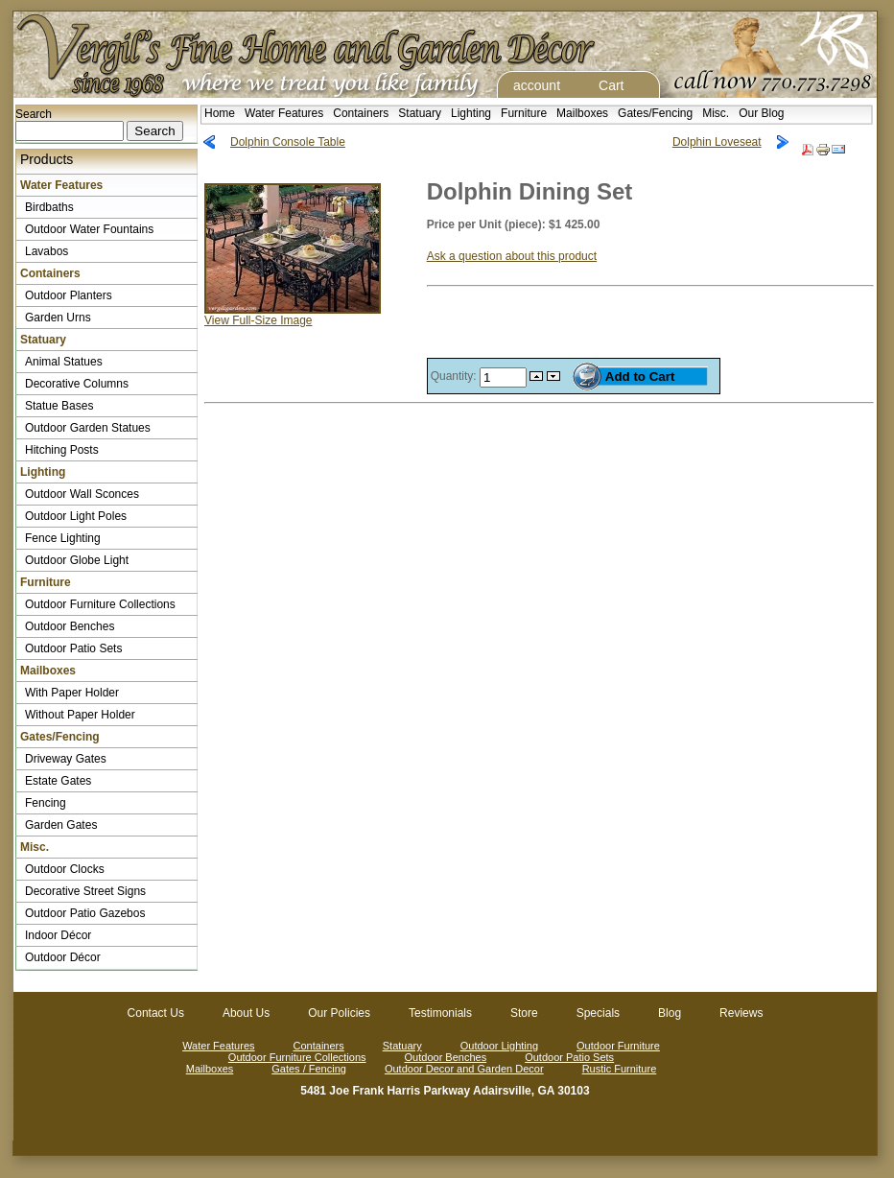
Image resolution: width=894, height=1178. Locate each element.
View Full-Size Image (292, 315)
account (536, 85)
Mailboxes (582, 113)
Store (524, 1013)
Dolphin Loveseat (717, 142)
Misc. (715, 113)
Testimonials (440, 1013)
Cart (611, 85)
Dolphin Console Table (287, 142)
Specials (598, 1013)
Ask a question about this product (512, 256)
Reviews (741, 1013)
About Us (246, 1013)
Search (33, 114)
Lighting (471, 113)
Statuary (419, 113)
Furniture (524, 113)
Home (219, 113)
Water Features (284, 113)
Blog (669, 1013)
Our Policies (339, 1013)
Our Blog (761, 113)
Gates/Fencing (655, 113)
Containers (360, 113)
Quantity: (455, 376)
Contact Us (156, 1013)
